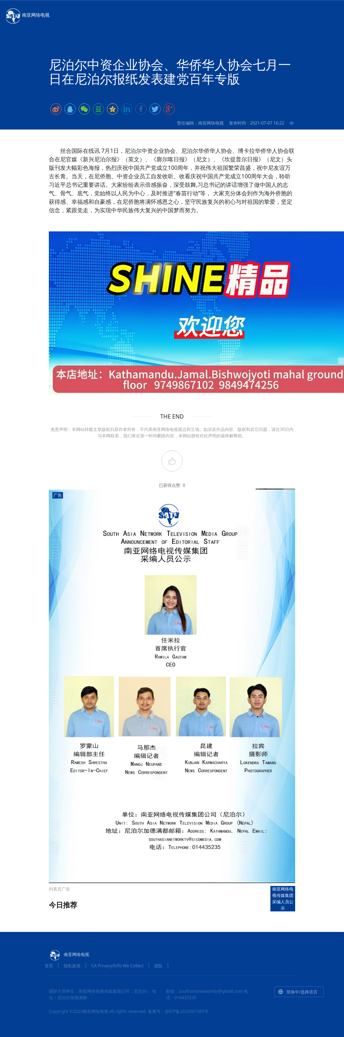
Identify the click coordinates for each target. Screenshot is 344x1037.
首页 (49, 966)
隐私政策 (72, 966)
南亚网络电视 (27, 15)
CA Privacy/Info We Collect (117, 966)
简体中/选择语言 (297, 992)
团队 (158, 966)
